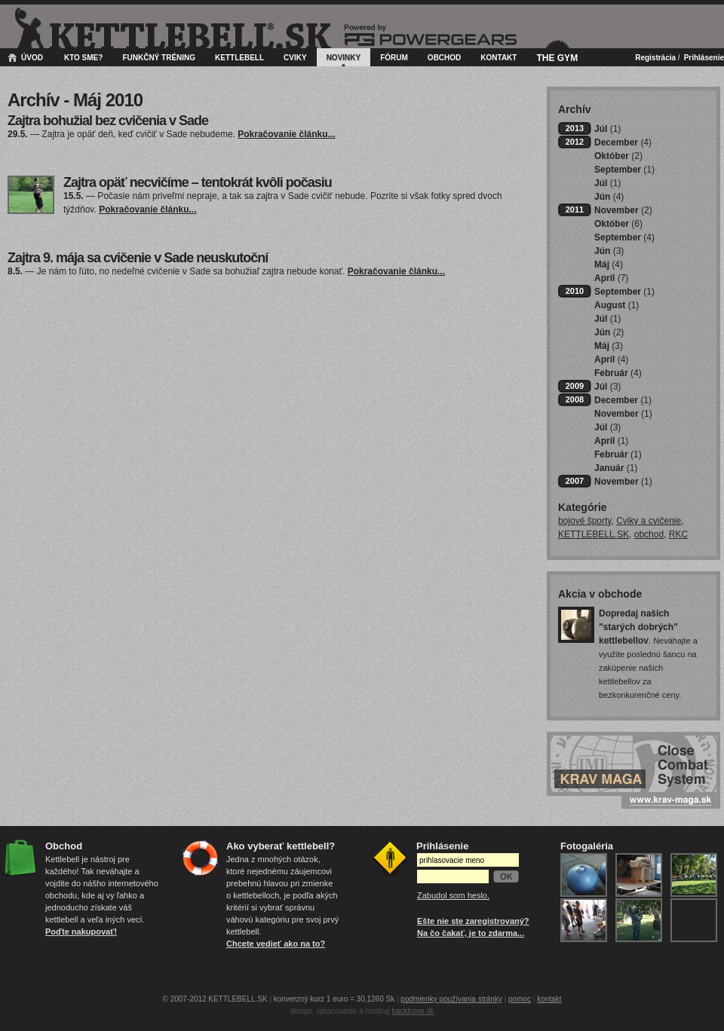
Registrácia (655, 58)
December (623, 142)
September (624, 169)
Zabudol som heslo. (453, 895)
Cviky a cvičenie (648, 521)
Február (618, 373)
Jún (609, 196)
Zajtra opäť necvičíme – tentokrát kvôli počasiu (197, 182)
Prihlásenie (704, 58)
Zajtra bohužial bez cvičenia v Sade (108, 120)
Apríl (611, 278)
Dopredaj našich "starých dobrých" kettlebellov (638, 627)
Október (618, 156)
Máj (608, 264)
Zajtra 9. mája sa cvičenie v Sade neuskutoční (138, 257)
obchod (649, 534)
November (623, 210)
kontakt (549, 999)
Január (615, 468)
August (616, 305)
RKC (678, 534)
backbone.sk (412, 1011)
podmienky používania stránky (451, 999)
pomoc (519, 999)
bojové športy (584, 521)
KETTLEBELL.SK (593, 534)
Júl (607, 129)
